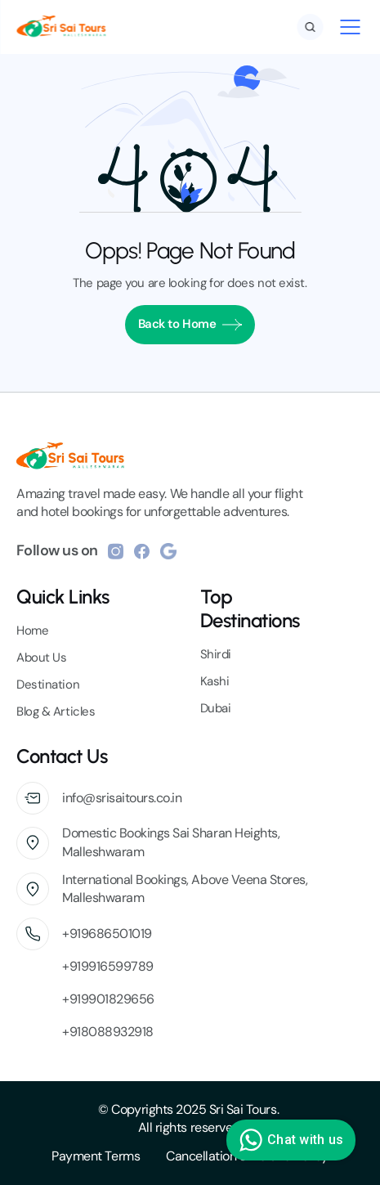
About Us (41, 657)
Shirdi (215, 654)
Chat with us (289, 1140)
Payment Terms (95, 1156)
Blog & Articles (55, 711)
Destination (47, 684)
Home (32, 630)
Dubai (215, 708)
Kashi (215, 681)
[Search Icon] (310, 27)
